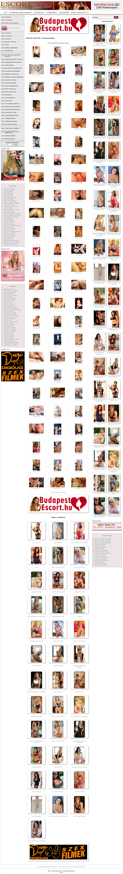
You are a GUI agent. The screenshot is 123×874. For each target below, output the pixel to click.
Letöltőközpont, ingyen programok (20, 12)
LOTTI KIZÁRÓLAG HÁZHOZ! (58, 816)
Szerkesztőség (74, 866)
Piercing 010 (36, 112)
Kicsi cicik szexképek (10, 233)
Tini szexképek (8, 333)
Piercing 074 (57, 488)
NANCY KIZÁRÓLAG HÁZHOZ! (99, 235)
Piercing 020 (57, 166)
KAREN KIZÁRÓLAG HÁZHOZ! (79, 666)
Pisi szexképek (8, 302)
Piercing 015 (78, 129)
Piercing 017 (57, 148)
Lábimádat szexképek (10, 236)
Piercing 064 (36, 434)
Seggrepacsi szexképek (10, 312)
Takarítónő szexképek (10, 327)
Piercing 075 (78, 488)
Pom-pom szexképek (9, 304)
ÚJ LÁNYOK (8, 36)
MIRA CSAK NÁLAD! (58, 567)
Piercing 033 (78, 238)
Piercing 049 (36, 346)
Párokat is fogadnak (12, 106)
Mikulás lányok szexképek (11, 245)
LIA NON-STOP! (36, 816)
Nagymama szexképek (10, 292)
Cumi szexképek (8, 208)
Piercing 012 (78, 112)
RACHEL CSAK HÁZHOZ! (79, 767)
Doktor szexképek (9, 211)
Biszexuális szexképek (10, 197)
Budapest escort (11, 124)
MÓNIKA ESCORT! (36, 716)
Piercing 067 (36, 453)
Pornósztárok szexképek (10, 307)
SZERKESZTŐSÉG (10, 135)
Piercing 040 (36, 290)
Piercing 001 (36, 58)
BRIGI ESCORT (113, 44)
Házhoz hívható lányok (14, 59)
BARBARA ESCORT (58, 616)
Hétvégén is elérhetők (13, 68)
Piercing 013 (36, 130)
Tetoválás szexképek (9, 332)
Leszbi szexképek (9, 239)
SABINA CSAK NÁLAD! (36, 641)
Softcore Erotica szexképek (11, 315)
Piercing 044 (57, 308)
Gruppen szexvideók (100, 547)
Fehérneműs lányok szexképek (12, 214)
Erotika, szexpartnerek (78, 12)
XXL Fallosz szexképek (10, 345)
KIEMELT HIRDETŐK (11, 47)
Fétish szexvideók (99, 546)
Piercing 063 (78, 417)
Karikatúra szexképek (10, 228)
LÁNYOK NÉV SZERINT (12, 128)
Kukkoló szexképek (9, 234)
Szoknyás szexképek (9, 324)
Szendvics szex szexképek (11, 321)
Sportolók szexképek (9, 318)
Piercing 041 (57, 292)
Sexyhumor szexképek (10, 314)
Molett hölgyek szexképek (11, 290)
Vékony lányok (10, 80)
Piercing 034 (36, 256)
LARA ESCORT (36, 767)
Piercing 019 (36, 165)
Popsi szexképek (8, 305)
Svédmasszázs (10, 118)
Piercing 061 (36, 416)
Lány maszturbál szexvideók (102, 553)
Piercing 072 (78, 471)
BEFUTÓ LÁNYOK (10, 42)
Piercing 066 (78, 435)
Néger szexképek (8, 293)
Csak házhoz (9, 65)
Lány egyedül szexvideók (102, 551)
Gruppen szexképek (9, 221)
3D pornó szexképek (9, 188)
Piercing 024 (78, 183)
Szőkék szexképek (9, 323)
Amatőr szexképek (9, 190)
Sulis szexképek (8, 320)
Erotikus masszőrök (12, 71)
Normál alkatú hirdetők (14, 77)
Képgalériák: (13, 186)
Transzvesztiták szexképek (11, 339)
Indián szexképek (8, 227)
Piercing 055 (36, 380)
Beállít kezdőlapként (52, 866)
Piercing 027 (78, 201)
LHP (5, 12)
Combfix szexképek (9, 205)
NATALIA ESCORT (58, 791)
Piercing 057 (78, 381)
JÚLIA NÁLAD (36, 791)
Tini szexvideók (99, 562)
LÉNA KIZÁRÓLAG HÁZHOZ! (37, 841)
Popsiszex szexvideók (101, 559)
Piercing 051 (78, 346)
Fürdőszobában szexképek (11, 216)
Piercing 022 (36, 183)
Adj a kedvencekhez (64, 866)
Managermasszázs (12, 115)
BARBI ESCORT (36, 592)
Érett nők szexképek (9, 212)
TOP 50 (7, 45)
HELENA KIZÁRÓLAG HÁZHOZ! (99, 328)
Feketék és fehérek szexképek (12, 215)
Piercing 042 (78, 290)
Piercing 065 (57, 435)
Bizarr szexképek (8, 199)
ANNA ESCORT (113, 330)
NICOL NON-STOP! (79, 567)
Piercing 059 (57, 398)
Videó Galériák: (107, 535)
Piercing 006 (78, 76)
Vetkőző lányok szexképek (11, 342)
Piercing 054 (78, 364)
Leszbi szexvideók (100, 554)
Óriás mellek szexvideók (101, 557)
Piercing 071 (57, 471)
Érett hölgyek (10, 89)
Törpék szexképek (9, 336)
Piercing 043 (36, 310)
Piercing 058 (36, 399)
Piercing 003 (78, 57)
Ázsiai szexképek (8, 194)
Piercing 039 (78, 272)
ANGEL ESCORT (58, 665)
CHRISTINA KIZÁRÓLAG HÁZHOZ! (36, 741)
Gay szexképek (8, 218)
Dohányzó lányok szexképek (11, 209)
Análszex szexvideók (100, 544)
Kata (36, 567)
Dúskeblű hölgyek (12, 74)
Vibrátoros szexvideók (101, 565)
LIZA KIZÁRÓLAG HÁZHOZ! (79, 542)
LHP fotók (8, 100)
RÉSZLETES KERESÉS (11, 23)
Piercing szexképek (9, 301)
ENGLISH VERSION (14, 28)
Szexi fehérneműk (11, 86)
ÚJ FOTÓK (8, 39)
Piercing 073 (36, 488)
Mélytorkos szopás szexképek (12, 242)
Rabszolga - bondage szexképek (12, 309)
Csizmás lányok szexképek (11, 206)
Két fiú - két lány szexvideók (102, 541)
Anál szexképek (8, 191)
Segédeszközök (10, 83)
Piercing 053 (57, 362)
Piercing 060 (78, 399)
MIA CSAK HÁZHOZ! (99, 258)
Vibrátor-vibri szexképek (10, 343)
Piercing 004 (36, 75)
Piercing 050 (57, 346)
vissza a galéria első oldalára (58, 492)
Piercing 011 (57, 112)
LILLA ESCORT (58, 691)
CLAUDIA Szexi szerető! (58, 592)
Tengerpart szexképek (10, 329)
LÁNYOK (7, 33)
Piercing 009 (78, 94)
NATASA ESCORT (79, 791)
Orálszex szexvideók (100, 556)
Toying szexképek (9, 338)
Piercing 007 (36, 93)
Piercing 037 (36, 274)
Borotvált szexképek (9, 200)
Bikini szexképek (8, 196)
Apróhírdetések (39, 12)
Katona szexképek (9, 230)
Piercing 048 (78, 328)
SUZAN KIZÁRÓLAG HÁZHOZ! (79, 741)
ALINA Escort (37, 542)
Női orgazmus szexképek (10, 295)
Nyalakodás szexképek (10, 298)
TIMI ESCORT (79, 691)
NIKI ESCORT (58, 542)
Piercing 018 (78, 148)
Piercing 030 (78, 220)
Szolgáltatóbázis (51, 12)
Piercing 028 (36, 219)
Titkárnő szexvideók (100, 563)
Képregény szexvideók (101, 550)
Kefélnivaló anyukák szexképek (12, 231)
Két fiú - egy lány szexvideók (103, 540)
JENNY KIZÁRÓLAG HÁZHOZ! (36, 691)
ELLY (99, 494)
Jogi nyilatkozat (41, 866)
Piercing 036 (78, 254)
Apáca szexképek (8, 193)
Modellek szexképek (9, 289)
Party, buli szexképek (9, 299)
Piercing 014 (57, 130)
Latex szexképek (8, 237)
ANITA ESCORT (58, 641)
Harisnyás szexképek (9, 224)
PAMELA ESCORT (79, 592)
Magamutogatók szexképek (11, 240)
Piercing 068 (57, 453)
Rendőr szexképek (9, 311)
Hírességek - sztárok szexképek (12, 225)
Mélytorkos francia (12, 109)
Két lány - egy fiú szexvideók (103, 543)
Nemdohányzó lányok (13, 62)
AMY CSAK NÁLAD (80, 816)
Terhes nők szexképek (10, 330)
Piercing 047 (57, 328)
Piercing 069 (78, 453)
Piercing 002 (57, 58)
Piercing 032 (57, 238)
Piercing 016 (36, 148)
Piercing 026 (57, 202)
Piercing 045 (78, 310)
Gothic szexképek (9, 219)
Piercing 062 (57, 417)
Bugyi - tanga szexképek (10, 202)
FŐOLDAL (8, 17)
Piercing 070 (36, 471)
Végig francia (10, 97)
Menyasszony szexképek (10, 243)
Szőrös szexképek (9, 326)
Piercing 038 (57, 274)
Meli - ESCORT (99, 307)
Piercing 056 (57, 381)
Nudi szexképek (8, 296)
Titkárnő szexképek (9, 335)
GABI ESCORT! (99, 115)
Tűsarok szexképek (9, 341)
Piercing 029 (57, 219)
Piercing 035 (57, 256)
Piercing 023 (57, 184)
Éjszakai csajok (10, 112)
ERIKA (80, 616)
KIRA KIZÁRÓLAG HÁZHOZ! (37, 616)
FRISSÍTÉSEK (9, 50)
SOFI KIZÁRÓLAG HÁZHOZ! (79, 716)
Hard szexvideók (99, 548)
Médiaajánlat (82, 866)
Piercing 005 (57, 75)
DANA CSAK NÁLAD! (58, 716)
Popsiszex (8, 94)
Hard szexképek (8, 222)
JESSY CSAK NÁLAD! (58, 741)
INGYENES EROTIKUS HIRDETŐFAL (11, 132)
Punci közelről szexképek (11, 308)
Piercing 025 (36, 201)
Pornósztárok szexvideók (101, 560)
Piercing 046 (36, 328)
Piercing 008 (57, 94)
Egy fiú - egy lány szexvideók (103, 538)
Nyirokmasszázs (11, 121)
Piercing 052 (36, 362)
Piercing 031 (36, 238)
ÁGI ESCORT (58, 767)
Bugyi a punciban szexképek (11, 203)
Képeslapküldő (64, 12)
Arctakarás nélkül (12, 103)
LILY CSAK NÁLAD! (79, 641)
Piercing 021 (78, 165)
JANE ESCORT (36, 665)
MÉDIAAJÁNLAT (10, 138)
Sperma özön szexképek (10, 317)
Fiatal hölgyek (10, 92)
